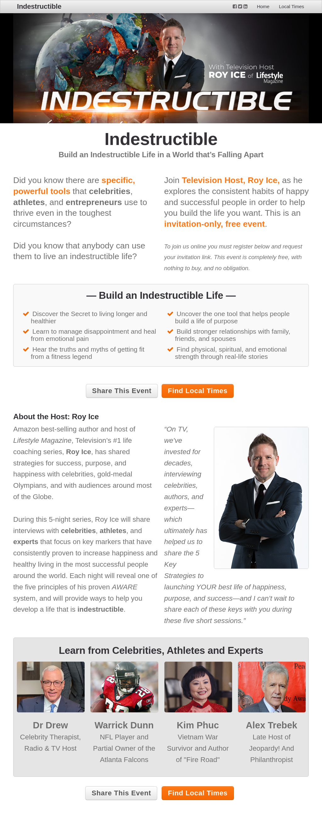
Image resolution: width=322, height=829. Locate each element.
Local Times (291, 6)
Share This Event (122, 391)
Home (263, 6)
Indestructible (39, 6)
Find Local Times (198, 391)
